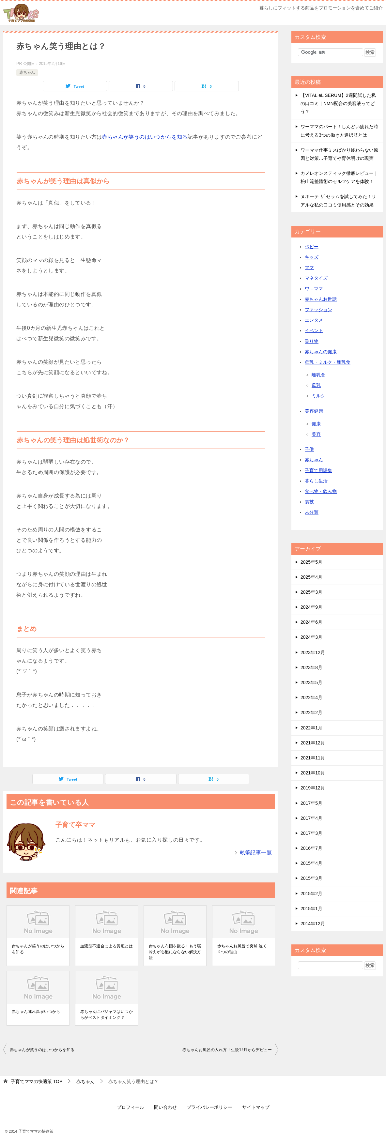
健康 (316, 423)
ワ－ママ (314, 288)
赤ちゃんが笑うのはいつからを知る (144, 137)
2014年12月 (313, 923)
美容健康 (314, 411)
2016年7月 (311, 848)
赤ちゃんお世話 (321, 299)
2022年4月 (311, 697)
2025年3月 (311, 592)
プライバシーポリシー (209, 1107)
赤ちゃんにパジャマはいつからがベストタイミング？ (106, 1014)
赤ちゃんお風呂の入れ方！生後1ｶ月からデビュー (227, 1050)
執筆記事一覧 (256, 852)
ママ (309, 267)
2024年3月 (311, 637)
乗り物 (311, 341)
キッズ (311, 257)
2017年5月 (311, 803)
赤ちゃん (27, 72)
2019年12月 (313, 787)
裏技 (309, 501)
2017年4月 (311, 818)
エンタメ (314, 320)
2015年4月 (311, 863)
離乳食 (318, 374)
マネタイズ (316, 278)
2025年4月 (311, 577)
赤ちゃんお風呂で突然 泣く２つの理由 (242, 949)
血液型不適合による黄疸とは (106, 946)
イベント (314, 330)
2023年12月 (313, 652)
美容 (316, 434)
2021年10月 (313, 772)
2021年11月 (313, 757)
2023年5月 (311, 682)
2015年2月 (311, 893)
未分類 (311, 512)
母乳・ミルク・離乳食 (327, 362)
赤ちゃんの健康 (321, 351)
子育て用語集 (318, 470)
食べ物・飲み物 (321, 491)
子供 (309, 449)
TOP (36, 1081)
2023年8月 (311, 667)
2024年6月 (311, 622)
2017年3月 (311, 833)
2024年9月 (311, 607)
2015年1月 (311, 908)
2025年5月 (311, 562)
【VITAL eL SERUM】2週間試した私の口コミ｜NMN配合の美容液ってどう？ (338, 103)
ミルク (318, 395)
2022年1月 (311, 727)
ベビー (311, 246)
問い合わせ (165, 1107)
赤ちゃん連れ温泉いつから (36, 1011)
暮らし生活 (316, 480)
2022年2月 (311, 712)
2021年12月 (313, 742)
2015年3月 (311, 878)
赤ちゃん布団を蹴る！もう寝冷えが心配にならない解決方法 (175, 952)
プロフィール (130, 1107)
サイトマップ (256, 1107)
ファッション (318, 309)
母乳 (316, 385)
